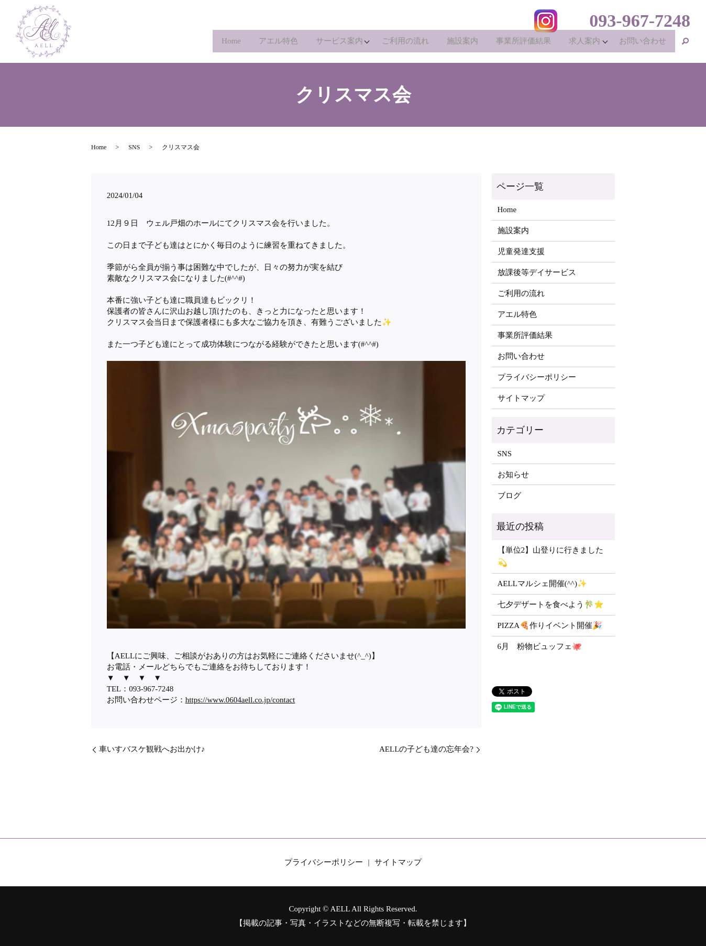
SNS (134, 147)
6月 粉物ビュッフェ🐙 (540, 646)
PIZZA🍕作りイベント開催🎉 (550, 625)
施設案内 (453, 44)
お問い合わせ (641, 44)
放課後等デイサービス (537, 272)
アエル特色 (260, 44)
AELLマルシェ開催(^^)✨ (542, 583)
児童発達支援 (521, 251)
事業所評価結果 (516, 44)
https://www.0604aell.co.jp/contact (240, 700)
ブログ (509, 495)
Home (210, 44)
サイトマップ (521, 398)
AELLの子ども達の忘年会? (426, 749)
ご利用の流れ (393, 44)
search (685, 44)
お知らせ (513, 474)
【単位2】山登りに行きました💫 (551, 556)
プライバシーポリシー (537, 377)
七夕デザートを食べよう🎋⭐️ (551, 604)
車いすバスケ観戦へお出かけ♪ (152, 749)
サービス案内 (324, 44)
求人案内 (580, 44)
